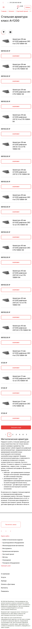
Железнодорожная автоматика (13, 545)
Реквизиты (5, 591)
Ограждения (6, 560)
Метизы (5, 557)
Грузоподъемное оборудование (13, 542)
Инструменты (7, 548)
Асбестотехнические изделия (12, 540)
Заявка (27, 7)
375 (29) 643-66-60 (15, 2)
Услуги (3, 577)
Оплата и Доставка (8, 584)
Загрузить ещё (16, 427)
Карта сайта (5, 536)
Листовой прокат (8, 554)
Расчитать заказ (10, 524)
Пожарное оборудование (11, 563)
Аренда (3, 581)
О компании (5, 574)
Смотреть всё (5, 566)
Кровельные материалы (10, 551)
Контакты (4, 588)
